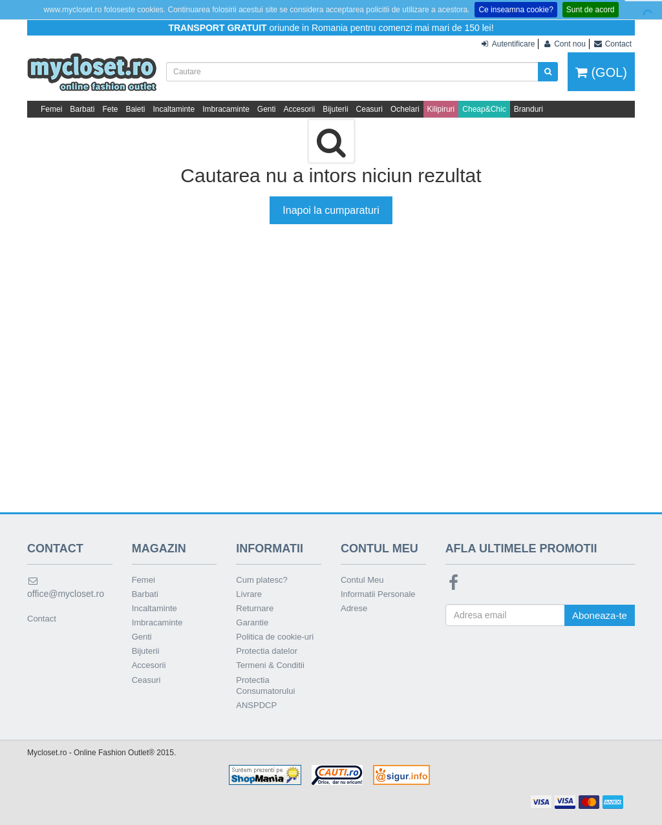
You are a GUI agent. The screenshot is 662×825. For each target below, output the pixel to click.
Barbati (82, 109)
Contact (41, 618)
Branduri (528, 109)
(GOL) (601, 72)
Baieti (135, 109)
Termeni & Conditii (270, 665)
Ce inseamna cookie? (515, 9)
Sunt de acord (590, 9)
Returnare (254, 608)
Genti (266, 109)
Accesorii (299, 109)
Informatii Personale (378, 594)
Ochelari (405, 109)
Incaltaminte (174, 109)
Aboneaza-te (599, 615)
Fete (110, 109)
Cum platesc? (261, 580)
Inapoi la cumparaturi (331, 210)
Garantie (252, 622)
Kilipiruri (441, 109)
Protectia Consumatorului (265, 685)
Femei (51, 109)
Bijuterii (335, 109)
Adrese (354, 608)
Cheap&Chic (484, 109)
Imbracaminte (226, 109)
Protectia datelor (266, 651)
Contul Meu (362, 580)
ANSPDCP (256, 705)
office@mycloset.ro (65, 587)
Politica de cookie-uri (275, 637)
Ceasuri (369, 109)
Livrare (249, 594)
